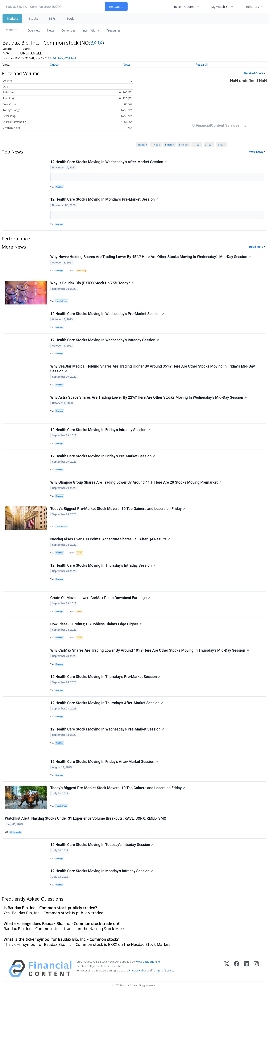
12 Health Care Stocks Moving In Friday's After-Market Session (104, 810)
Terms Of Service (163, 1029)
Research (201, 64)
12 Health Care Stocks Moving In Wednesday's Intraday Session (105, 351)
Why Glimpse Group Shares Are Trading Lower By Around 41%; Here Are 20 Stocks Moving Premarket (136, 506)
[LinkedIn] (246, 1027)
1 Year (196, 144)
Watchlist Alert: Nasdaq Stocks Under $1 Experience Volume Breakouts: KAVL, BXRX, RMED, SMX (86, 871)
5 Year (221, 144)
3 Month (183, 144)
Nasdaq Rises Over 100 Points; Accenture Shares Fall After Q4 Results (111, 567)
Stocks (33, 19)
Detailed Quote (253, 73)
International (91, 30)
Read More (256, 251)
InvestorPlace (62, 308)
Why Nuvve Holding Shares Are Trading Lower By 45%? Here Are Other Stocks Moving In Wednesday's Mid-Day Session (151, 262)
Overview (34, 30)
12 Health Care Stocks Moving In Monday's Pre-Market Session (105, 202)
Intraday (142, 144)
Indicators (252, 7)
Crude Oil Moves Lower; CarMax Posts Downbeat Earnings (101, 631)
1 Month (169, 144)
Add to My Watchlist (64, 58)
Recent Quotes (184, 7)
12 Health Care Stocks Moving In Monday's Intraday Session (102, 928)
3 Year (208, 144)
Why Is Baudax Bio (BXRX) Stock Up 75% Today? (92, 290)
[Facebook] (236, 1027)
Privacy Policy (137, 1029)
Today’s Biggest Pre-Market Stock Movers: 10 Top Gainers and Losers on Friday (118, 534)
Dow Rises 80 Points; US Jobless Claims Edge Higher (96, 660)
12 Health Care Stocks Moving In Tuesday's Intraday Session (102, 899)
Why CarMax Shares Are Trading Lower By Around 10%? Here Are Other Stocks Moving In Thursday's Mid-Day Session (150, 688)
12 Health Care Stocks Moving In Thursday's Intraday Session (103, 595)
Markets (12, 19)
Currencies (68, 30)
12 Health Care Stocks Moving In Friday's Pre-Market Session (103, 477)
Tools (70, 19)
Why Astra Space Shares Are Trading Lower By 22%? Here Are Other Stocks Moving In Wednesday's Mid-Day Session (149, 413)
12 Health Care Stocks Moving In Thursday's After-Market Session (107, 745)
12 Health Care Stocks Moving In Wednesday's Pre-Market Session (108, 322)
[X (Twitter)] (226, 1027)
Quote (54, 64)
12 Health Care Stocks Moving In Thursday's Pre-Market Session (106, 717)
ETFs (52, 19)
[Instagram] (256, 1027)
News (51, 30)
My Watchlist (220, 7)
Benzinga (60, 188)
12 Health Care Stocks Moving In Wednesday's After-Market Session (109, 162)
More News (256, 151)
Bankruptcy (83, 276)
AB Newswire (17, 885)
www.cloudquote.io (148, 1020)
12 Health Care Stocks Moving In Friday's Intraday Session (100, 449)
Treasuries (113, 30)
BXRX (96, 42)
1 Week (156, 144)
